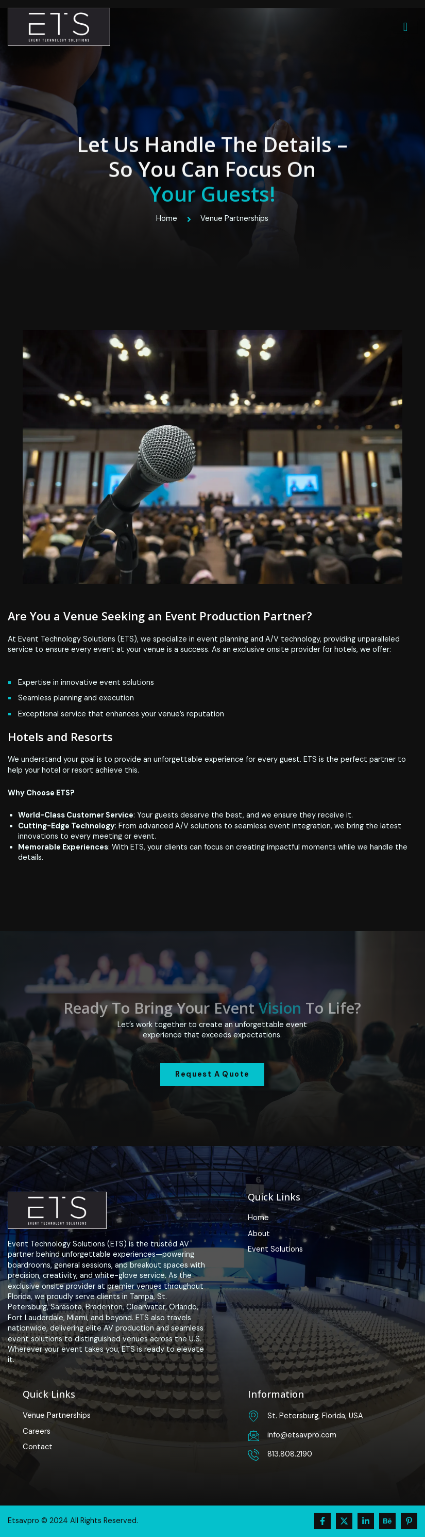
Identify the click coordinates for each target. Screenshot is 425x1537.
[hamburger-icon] (405, 27)
